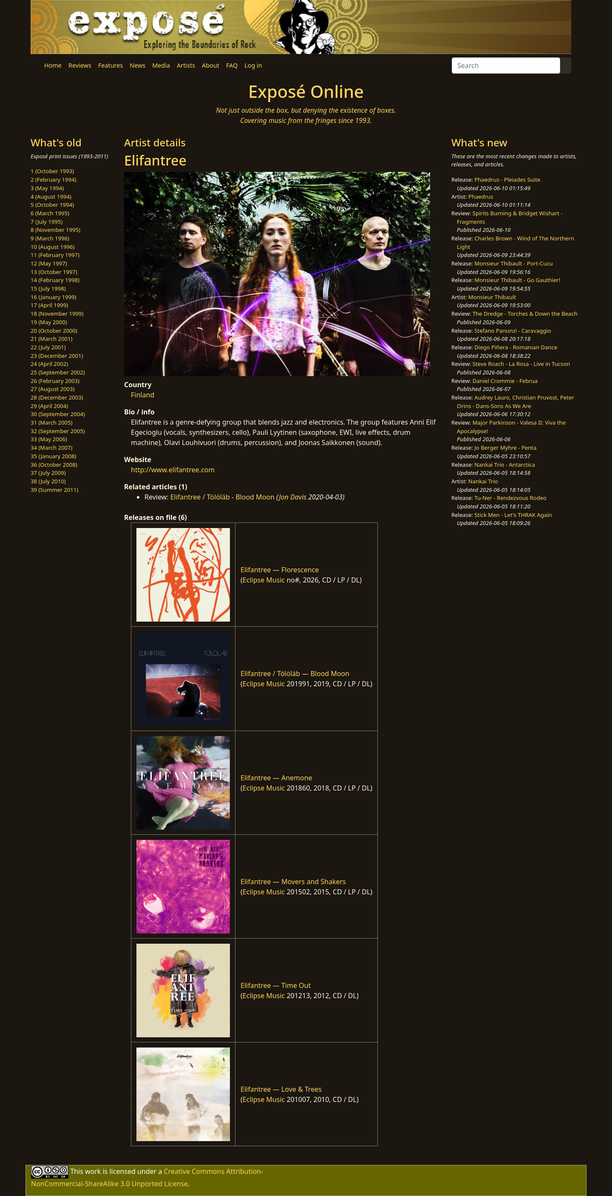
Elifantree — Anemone (276, 777)
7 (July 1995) (46, 221)
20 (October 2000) (54, 330)
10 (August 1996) (52, 247)
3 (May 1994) (47, 188)
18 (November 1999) (57, 313)
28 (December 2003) (57, 397)
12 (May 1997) (49, 263)
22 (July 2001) (48, 347)
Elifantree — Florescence (280, 569)
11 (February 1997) (55, 255)
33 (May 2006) (49, 439)
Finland (142, 395)
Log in (253, 65)
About (210, 65)
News (137, 65)
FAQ (232, 65)
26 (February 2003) (55, 381)
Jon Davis (292, 497)
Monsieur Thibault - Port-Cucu (513, 263)
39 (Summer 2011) (54, 490)
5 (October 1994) (52, 204)
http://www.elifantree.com (173, 469)
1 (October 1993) (52, 171)
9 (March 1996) (50, 238)
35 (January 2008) (53, 456)
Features (110, 65)
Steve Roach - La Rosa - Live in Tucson (521, 364)
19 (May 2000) (49, 322)
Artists (186, 65)
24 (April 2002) (49, 364)
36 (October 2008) (54, 464)
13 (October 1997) (54, 272)
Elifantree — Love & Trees (281, 1089)
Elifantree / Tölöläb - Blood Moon (222, 497)
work (93, 1171)
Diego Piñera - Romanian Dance (515, 347)
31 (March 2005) (51, 422)
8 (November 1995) (55, 230)
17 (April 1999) (49, 305)
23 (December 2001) (57, 356)
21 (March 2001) (51, 339)
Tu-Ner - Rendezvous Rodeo (510, 498)
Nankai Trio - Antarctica (504, 464)
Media (161, 65)
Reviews (79, 65)
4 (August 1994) (51, 196)
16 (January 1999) (53, 297)
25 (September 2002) (58, 372)
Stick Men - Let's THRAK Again (513, 515)
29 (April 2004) (49, 406)
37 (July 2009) (48, 473)
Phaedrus (480, 196)
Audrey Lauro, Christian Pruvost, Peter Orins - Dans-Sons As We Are (515, 402)
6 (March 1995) (50, 213)
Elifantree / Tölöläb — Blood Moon (295, 673)
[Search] (506, 65)
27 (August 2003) (52, 389)
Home (53, 65)
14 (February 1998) (55, 280)
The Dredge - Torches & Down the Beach (525, 313)
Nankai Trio (483, 481)
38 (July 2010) (48, 481)
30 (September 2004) (58, 414)
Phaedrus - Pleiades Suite (507, 179)
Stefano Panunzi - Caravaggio (512, 330)
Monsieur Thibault (492, 297)
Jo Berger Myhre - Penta (505, 447)
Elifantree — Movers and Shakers (293, 881)
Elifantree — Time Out (276, 985)
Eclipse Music (264, 580)
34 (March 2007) (51, 447)
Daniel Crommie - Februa (505, 381)
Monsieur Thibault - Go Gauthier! (517, 280)
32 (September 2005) (58, 431)
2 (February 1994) (53, 179)
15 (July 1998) (48, 288)
